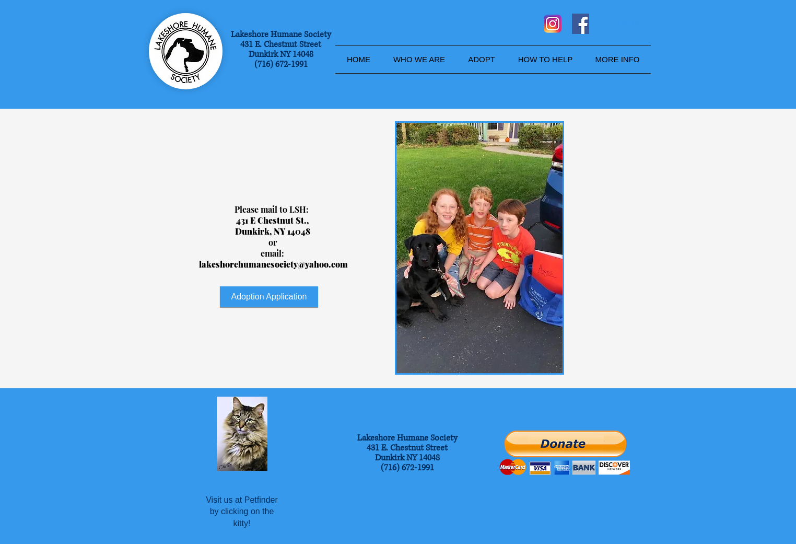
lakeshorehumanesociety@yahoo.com (273, 264)
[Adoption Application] (269, 296)
